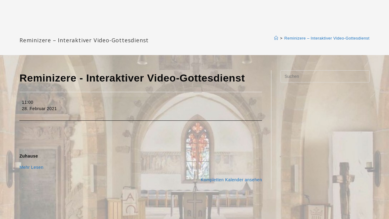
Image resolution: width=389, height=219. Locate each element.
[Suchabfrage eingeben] (325, 76)
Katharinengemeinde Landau (71, 30)
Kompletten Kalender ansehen (231, 179)
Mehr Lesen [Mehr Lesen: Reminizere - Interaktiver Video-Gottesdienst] (31, 167)
